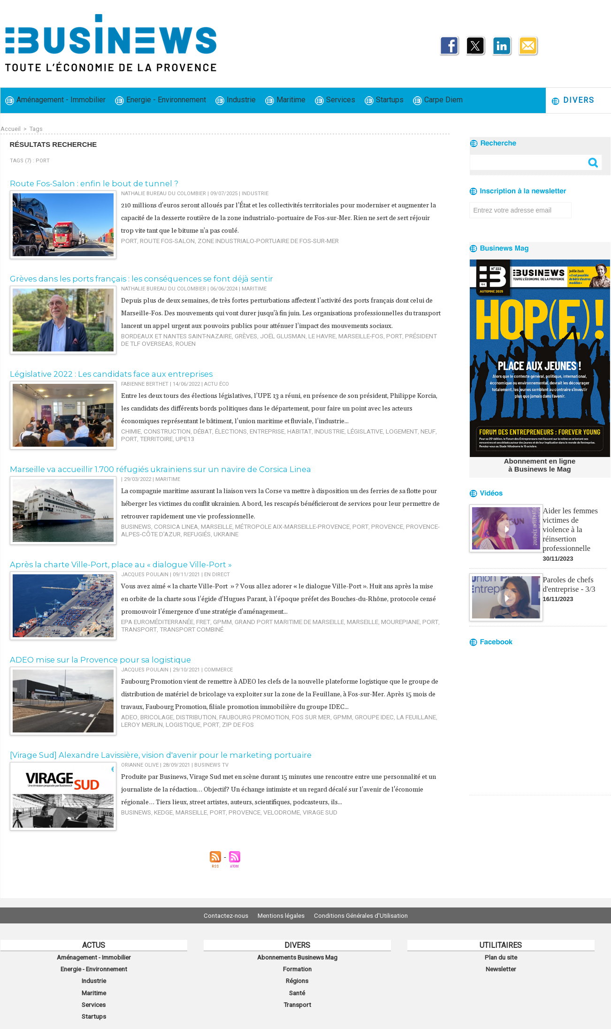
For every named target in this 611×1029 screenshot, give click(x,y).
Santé (297, 987)
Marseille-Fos (328, 346)
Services (335, 100)
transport (417, 624)
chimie (129, 444)
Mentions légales (281, 915)
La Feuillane (379, 731)
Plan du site (501, 956)
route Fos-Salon (160, 239)
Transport (297, 997)
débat (191, 444)
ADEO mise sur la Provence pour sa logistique (91, 662)
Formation (297, 966)
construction (161, 444)
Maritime (285, 100)
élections (215, 444)
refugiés (154, 535)
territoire (135, 450)
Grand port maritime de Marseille (269, 624)
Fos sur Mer (286, 731)
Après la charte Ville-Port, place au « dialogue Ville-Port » (110, 567)
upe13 (160, 450)
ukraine (180, 535)
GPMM (209, 624)
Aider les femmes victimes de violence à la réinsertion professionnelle (574, 523)
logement (365, 444)
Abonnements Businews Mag (297, 956)
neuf (388, 444)
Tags (35, 128)
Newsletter (501, 966)
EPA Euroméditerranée (152, 624)
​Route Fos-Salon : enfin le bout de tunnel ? (86, 182)
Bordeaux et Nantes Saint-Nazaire (168, 346)
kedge (158, 829)
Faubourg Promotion (236, 731)
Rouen (158, 353)
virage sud (294, 829)
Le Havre (294, 346)
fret (192, 624)
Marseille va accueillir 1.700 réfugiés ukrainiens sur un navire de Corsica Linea (145, 472)
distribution (185, 731)
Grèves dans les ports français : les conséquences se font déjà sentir (129, 277)
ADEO (127, 731)
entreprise (247, 444)
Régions (297, 977)
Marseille (203, 529)
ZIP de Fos (184, 737)
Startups (384, 100)
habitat (276, 444)
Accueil (10, 128)
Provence (349, 529)
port (128, 239)
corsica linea (168, 529)
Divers (573, 101)
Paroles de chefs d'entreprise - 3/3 (568, 572)
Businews (134, 529)
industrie (302, 444)
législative (334, 444)
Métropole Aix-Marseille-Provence (268, 529)
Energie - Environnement (160, 100)
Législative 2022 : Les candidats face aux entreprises (102, 375)
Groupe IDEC (342, 731)
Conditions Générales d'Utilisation (368, 915)
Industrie (235, 100)
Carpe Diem (438, 100)
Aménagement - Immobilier (55, 100)
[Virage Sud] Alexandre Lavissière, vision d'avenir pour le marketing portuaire (145, 759)
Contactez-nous (219, 915)
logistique (136, 737)
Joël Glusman (260, 346)
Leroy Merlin (416, 731)
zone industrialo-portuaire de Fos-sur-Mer (248, 239)
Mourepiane (366, 624)
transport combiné (148, 630)
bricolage (151, 731)
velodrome (260, 829)
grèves (228, 346)
